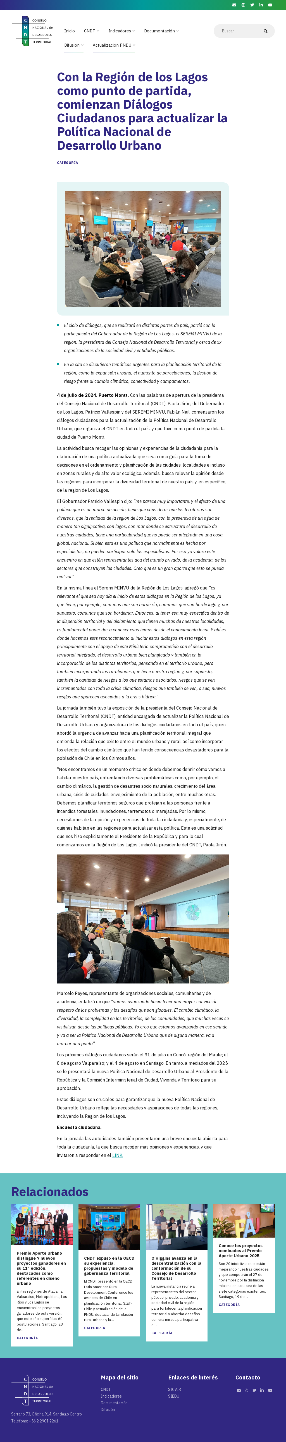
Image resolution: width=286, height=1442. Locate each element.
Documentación (159, 31)
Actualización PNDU (112, 45)
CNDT (89, 31)
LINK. (117, 1155)
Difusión (72, 45)
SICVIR (174, 1389)
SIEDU (173, 1396)
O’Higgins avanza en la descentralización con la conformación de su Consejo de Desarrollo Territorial (176, 1268)
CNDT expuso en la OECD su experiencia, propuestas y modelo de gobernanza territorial (109, 1266)
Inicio (69, 31)
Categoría (67, 163)
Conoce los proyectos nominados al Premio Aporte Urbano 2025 (241, 1250)
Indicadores (119, 31)
